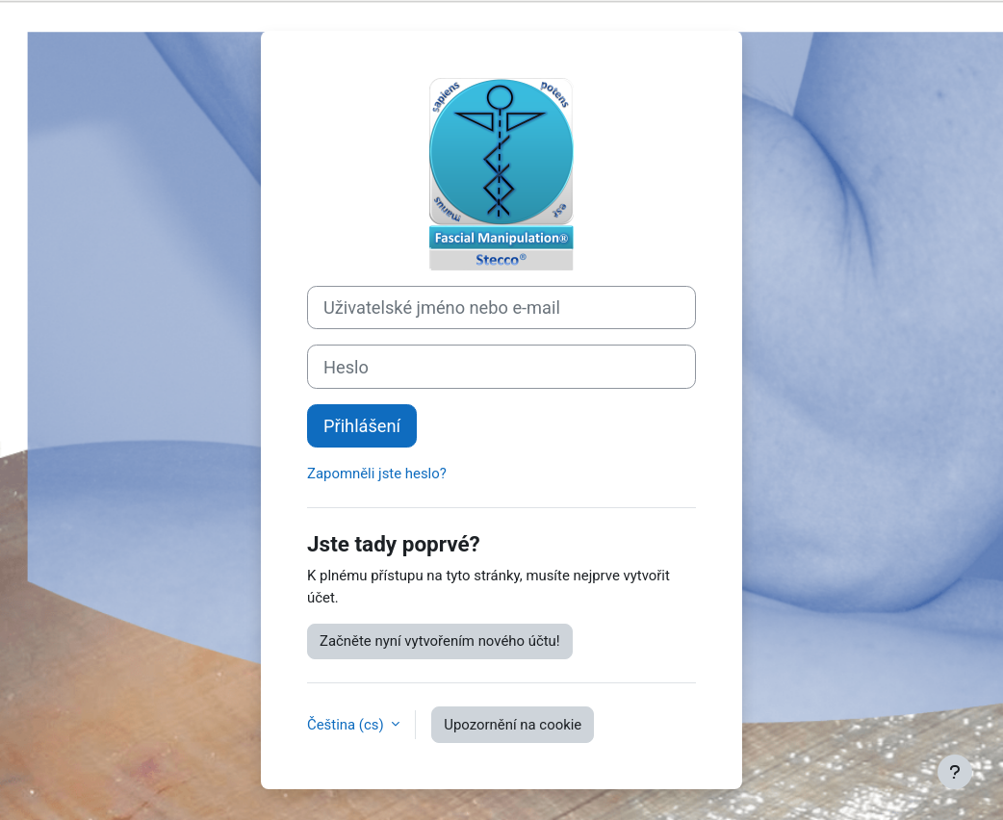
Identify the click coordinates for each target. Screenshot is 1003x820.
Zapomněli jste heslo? (377, 473)
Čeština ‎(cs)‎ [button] (347, 724)
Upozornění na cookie (512, 724)
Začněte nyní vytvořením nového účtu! (440, 641)
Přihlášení (361, 426)
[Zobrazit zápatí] (955, 772)
